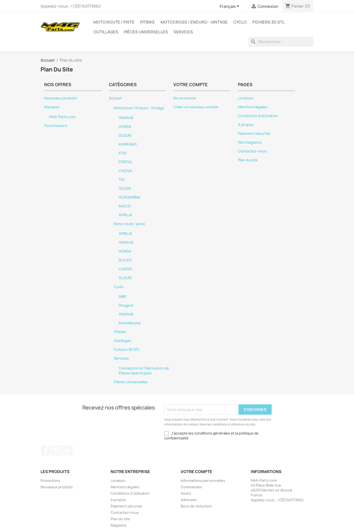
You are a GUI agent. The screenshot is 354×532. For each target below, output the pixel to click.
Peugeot (126, 305)
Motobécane (130, 323)
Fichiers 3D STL (268, 22)
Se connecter (184, 98)
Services (183, 32)
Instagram (57, 450)
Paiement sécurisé (254, 133)
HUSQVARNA (129, 197)
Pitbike (147, 22)
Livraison (246, 98)
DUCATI (125, 260)
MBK (122, 296)
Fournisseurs (55, 125)
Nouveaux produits (60, 98)
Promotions (50, 480)
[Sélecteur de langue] (230, 7)
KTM (122, 153)
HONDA (125, 126)
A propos (245, 124)
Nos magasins (250, 142)
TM (121, 179)
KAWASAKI (128, 144)
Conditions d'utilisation (258, 115)
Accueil (115, 98)
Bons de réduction (196, 506)
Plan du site (248, 160)
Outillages (105, 32)
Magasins (119, 525)
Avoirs (186, 493)
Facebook (46, 450)
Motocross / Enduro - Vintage (194, 22)
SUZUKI (125, 135)
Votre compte (196, 471)
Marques (51, 107)
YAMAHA (126, 117)
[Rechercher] (281, 42)
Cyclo (240, 22)
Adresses (189, 499)
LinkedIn (68, 450)
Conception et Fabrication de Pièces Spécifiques (144, 371)
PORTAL (126, 162)
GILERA (125, 188)
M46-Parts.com (62, 116)
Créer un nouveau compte (195, 107)
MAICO (125, 206)
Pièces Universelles (146, 32)
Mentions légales (252, 107)
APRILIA (125, 215)
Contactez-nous (252, 151)
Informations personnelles (203, 480)
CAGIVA (125, 170)
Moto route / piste (113, 22)
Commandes (191, 487)
